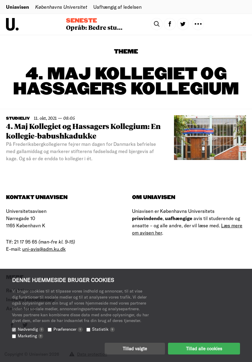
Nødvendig (31, 329)
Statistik (103, 329)
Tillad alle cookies (204, 348)
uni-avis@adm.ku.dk (44, 249)
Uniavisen (17, 7)
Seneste (81, 20)
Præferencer (68, 329)
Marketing (30, 335)
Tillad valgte (135, 348)
